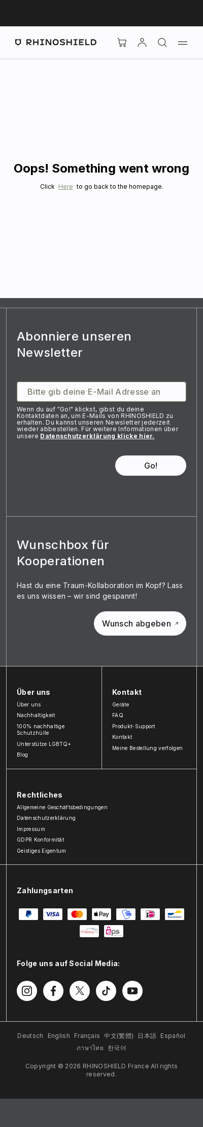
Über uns (29, 704)
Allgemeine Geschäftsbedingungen (62, 807)
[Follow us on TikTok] (106, 991)
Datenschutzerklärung (46, 818)
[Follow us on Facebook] (53, 991)
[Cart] (122, 42)
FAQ (117, 715)
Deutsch (30, 1035)
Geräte (120, 704)
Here (65, 186)
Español (172, 1035)
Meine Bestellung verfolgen (147, 748)
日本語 (147, 1035)
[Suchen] (162, 42)
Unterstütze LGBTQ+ (44, 744)
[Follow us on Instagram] (27, 991)
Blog (22, 755)
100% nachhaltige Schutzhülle (40, 729)
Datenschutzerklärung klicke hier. (97, 436)
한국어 (117, 1048)
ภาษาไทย (90, 1048)
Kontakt (122, 737)
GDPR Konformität (40, 840)
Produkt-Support (133, 726)
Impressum (31, 829)
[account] (142, 42)
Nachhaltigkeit (36, 715)
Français (87, 1035)
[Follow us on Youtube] (132, 991)
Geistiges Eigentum (41, 851)
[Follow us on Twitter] (80, 991)
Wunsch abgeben (140, 623)
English (59, 1035)
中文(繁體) (118, 1035)
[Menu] (183, 42)
